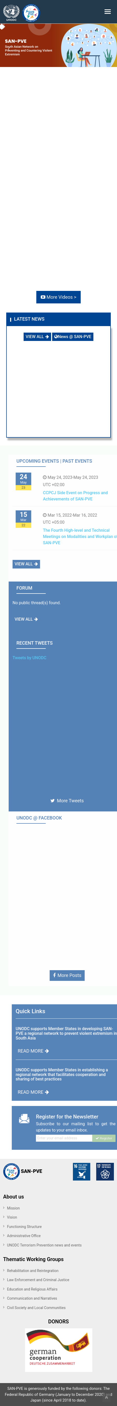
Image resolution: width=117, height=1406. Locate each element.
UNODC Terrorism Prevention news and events (44, 1245)
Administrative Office (24, 1236)
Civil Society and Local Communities (36, 1308)
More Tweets (79, 800)
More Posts (79, 975)
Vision (12, 1217)
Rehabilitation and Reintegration (32, 1271)
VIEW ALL (37, 336)
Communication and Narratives (32, 1298)
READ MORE (45, 1051)
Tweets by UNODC (42, 657)
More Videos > (58, 297)
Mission (13, 1208)
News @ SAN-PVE (72, 336)
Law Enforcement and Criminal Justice (38, 1280)
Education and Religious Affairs (32, 1289)
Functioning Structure (24, 1227)
